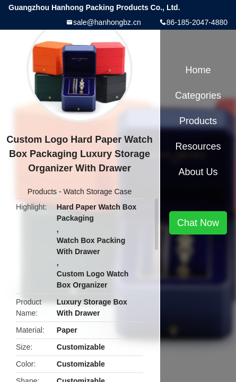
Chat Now (198, 223)
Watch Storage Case (98, 191)
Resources (198, 146)
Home (198, 70)
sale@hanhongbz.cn (107, 22)
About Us (197, 172)
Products (42, 191)
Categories (198, 95)
